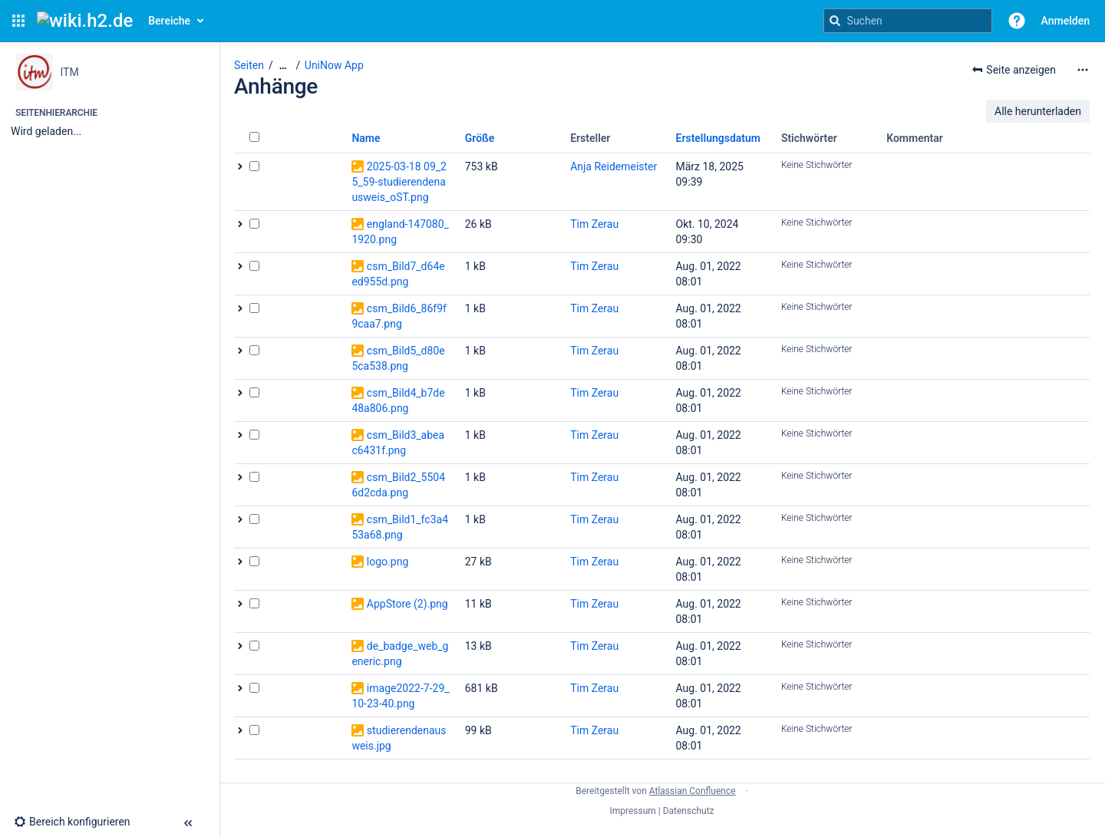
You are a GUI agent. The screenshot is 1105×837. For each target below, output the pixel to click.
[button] (18, 20)
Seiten (249, 65)
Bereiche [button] (169, 21)
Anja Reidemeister (613, 166)
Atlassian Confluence (692, 791)
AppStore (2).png (407, 604)
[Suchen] (835, 21)
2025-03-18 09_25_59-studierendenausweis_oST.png (399, 181)
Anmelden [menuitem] (1065, 21)
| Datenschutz (686, 811)
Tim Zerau (594, 224)
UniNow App (334, 65)
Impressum (632, 811)
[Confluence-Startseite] (84, 20)
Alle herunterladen (1038, 111)
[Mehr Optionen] (1082, 69)
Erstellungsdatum (718, 138)
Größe (480, 138)
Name (365, 138)
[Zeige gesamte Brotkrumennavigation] (283, 65)
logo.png (387, 561)
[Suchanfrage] (907, 20)
